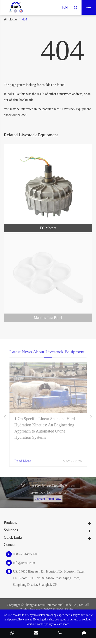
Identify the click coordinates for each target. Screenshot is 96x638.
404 (24, 19)
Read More (22, 459)
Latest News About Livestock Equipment (47, 352)
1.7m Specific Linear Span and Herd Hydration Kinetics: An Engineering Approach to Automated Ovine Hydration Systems (44, 426)
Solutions (11, 530)
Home (13, 19)
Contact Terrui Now (48, 497)
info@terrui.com (24, 562)
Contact (10, 545)
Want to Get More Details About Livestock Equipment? (48, 490)
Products (10, 522)
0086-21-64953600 (25, 554)
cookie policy (45, 624)
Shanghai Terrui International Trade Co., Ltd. (54, 605)
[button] (5, 416)
